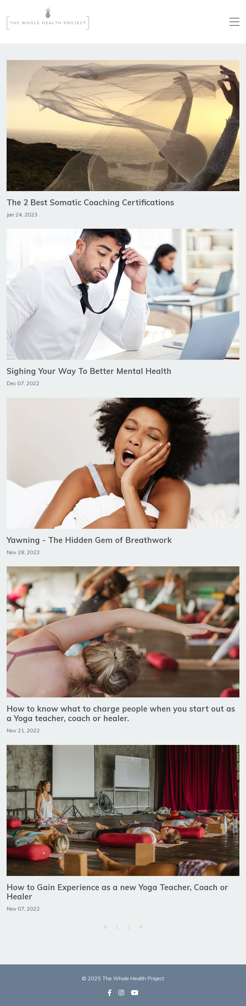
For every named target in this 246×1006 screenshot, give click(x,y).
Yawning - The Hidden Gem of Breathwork (89, 540)
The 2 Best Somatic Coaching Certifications (90, 202)
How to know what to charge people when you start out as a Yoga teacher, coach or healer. (121, 713)
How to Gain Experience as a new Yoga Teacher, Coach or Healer (117, 892)
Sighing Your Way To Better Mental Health (89, 371)
